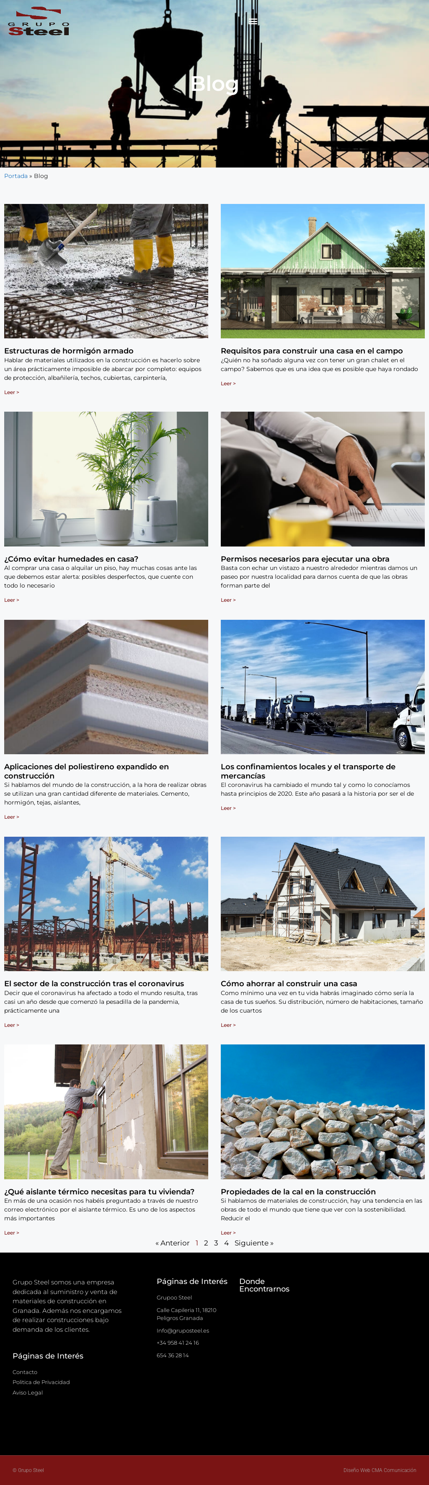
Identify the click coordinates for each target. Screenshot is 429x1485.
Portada (16, 176)
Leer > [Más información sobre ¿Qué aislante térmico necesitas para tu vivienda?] (11, 1233)
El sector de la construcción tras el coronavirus (94, 983)
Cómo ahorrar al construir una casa (289, 983)
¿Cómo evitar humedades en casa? (71, 559)
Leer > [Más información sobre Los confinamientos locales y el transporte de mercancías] (228, 808)
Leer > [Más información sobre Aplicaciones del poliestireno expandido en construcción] (11, 817)
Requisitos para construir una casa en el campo (312, 351)
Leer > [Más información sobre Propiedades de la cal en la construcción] (228, 1233)
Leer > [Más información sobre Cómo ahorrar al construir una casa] (228, 1025)
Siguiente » (254, 1243)
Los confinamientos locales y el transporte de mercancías (308, 771)
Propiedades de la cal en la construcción (298, 1191)
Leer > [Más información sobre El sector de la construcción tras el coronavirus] (11, 1025)
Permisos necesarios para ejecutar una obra (305, 559)
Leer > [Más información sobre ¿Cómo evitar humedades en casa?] (11, 600)
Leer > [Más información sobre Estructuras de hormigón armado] (11, 392)
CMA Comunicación (394, 1470)
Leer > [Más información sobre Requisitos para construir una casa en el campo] (228, 383)
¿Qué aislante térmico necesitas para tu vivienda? (99, 1191)
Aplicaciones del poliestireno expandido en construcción (86, 771)
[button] (253, 21)
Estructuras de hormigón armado (69, 351)
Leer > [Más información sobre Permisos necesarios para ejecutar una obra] (228, 600)
